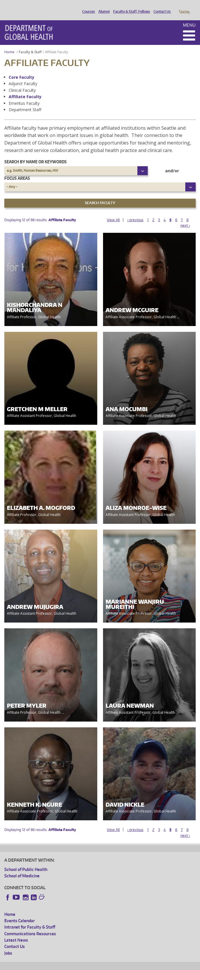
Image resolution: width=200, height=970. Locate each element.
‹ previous (135, 212)
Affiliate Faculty (25, 88)
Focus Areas (17, 170)
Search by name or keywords (35, 153)
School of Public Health (25, 861)
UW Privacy (81, 964)
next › (185, 217)
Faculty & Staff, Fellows (130, 6)
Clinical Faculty (22, 82)
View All (113, 212)
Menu (189, 16)
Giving (184, 6)
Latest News (16, 931)
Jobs (8, 944)
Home (9, 43)
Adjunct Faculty (23, 75)
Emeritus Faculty (24, 95)
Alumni (102, 6)
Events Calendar (19, 912)
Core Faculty (21, 69)
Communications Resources (30, 925)
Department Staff (25, 101)
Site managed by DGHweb (138, 964)
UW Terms (104, 964)
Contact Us (160, 6)
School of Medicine (22, 867)
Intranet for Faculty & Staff (29, 918)
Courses (87, 6)
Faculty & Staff (30, 43)
